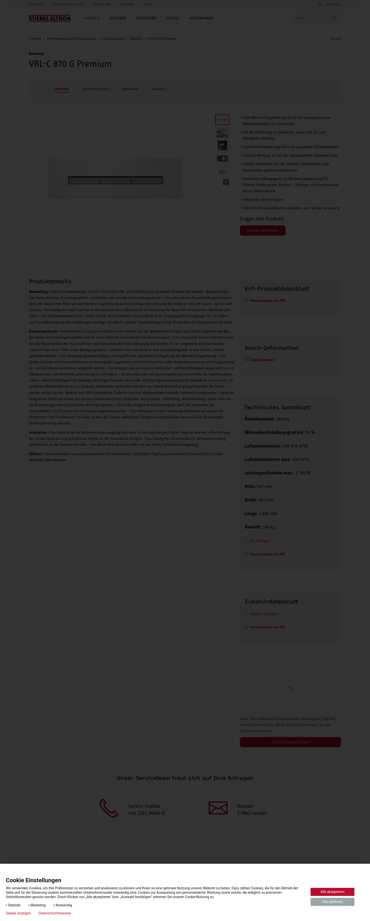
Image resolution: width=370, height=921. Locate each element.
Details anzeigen (18, 913)
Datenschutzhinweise (55, 913)
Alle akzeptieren (333, 892)
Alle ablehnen (332, 902)
